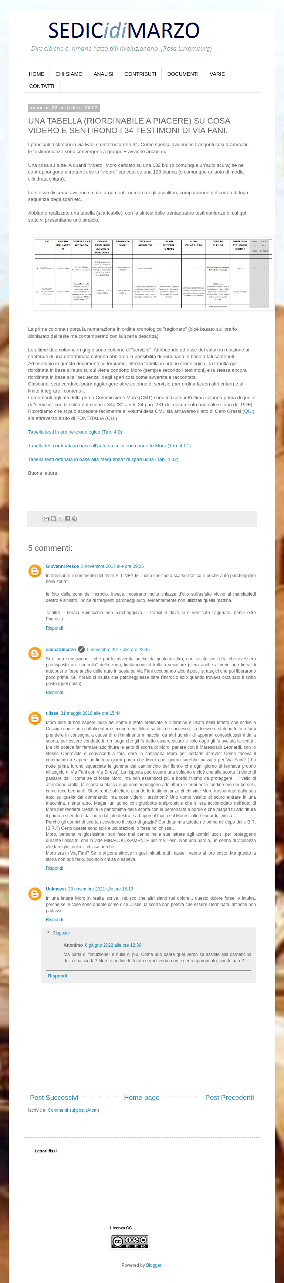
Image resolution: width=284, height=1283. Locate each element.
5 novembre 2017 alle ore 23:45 (118, 649)
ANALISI (104, 74)
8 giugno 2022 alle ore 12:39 (113, 945)
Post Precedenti (229, 1097)
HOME (36, 74)
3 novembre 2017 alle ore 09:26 (112, 566)
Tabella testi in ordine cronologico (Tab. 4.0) (75, 432)
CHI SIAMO (68, 74)
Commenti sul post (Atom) (73, 1110)
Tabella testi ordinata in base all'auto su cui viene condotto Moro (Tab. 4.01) (109, 445)
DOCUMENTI (183, 74)
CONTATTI (41, 86)
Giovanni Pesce (62, 566)
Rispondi (54, 628)
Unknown (56, 889)
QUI (248, 411)
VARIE (217, 74)
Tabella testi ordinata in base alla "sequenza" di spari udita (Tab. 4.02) (103, 459)
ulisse (52, 713)
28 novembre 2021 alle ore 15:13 (100, 889)
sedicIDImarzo (61, 649)
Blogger (153, 1265)
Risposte (61, 933)
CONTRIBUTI (140, 74)
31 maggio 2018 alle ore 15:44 (91, 713)
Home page (141, 1097)
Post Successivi (54, 1097)
